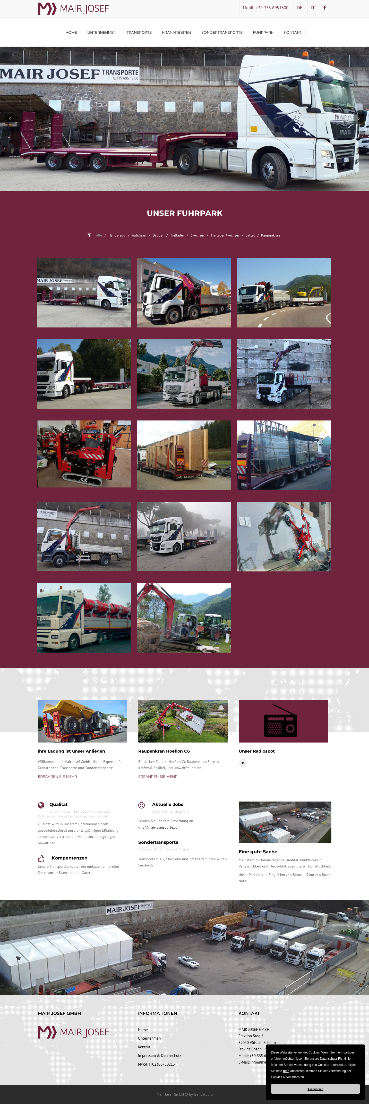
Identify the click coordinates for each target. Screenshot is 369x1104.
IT (313, 8)
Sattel (250, 235)
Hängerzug (116, 235)
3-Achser (197, 235)
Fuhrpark (263, 32)
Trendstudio (203, 1094)
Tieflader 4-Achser (225, 235)
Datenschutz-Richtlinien (336, 1058)
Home (71, 32)
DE (299, 8)
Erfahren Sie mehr (57, 776)
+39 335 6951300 (264, 1055)
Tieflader (177, 235)
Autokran (139, 235)
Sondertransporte (222, 32)
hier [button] (286, 1071)
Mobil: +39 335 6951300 (265, 8)
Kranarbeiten (176, 32)
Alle (99, 235)
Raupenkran (270, 235)
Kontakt (292, 32)
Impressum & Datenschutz (159, 1055)
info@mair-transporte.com (159, 827)
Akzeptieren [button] (315, 1089)
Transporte (139, 32)
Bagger (158, 235)
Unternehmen (101, 32)
